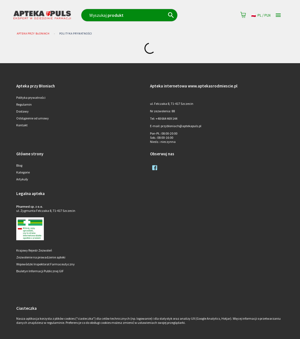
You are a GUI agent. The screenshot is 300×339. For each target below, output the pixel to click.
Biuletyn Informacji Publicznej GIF (40, 271)
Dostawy (22, 111)
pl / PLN (261, 15)
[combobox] (139, 15)
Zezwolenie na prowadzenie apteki (40, 257)
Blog (19, 165)
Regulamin (24, 104)
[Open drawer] (278, 15)
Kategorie (23, 172)
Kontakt (22, 125)
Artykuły (22, 179)
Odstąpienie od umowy (32, 118)
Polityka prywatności (75, 33)
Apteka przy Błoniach (33, 33)
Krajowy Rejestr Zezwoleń (34, 250)
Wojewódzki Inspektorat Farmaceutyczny (45, 264)
